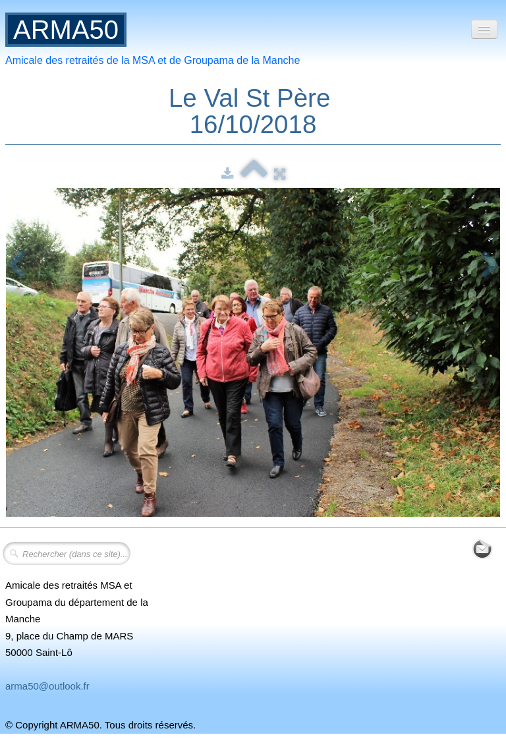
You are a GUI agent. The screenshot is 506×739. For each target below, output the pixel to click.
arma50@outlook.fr (47, 686)
